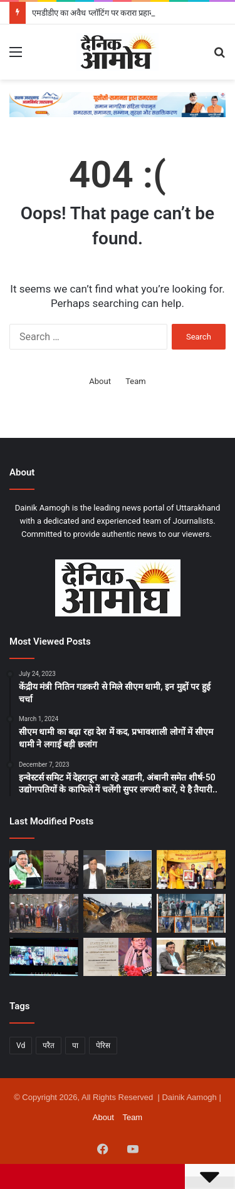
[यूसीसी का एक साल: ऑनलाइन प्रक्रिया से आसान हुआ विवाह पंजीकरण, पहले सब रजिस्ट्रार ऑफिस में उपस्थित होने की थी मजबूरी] (43, 869)
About (100, 381)
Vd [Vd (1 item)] (20, 1045)
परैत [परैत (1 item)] (49, 1045)
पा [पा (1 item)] (75, 1045)
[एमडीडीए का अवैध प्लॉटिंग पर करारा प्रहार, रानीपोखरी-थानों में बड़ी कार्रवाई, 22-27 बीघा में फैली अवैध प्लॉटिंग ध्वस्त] (117, 869)
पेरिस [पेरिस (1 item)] (103, 1045)
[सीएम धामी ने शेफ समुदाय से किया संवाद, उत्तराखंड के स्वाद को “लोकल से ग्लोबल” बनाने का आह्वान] (43, 957)
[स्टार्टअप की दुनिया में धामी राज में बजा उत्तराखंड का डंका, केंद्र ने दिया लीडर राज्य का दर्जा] (117, 957)
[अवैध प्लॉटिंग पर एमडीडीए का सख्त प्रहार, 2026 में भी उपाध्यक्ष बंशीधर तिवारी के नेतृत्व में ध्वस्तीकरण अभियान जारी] (191, 957)
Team (135, 381)
